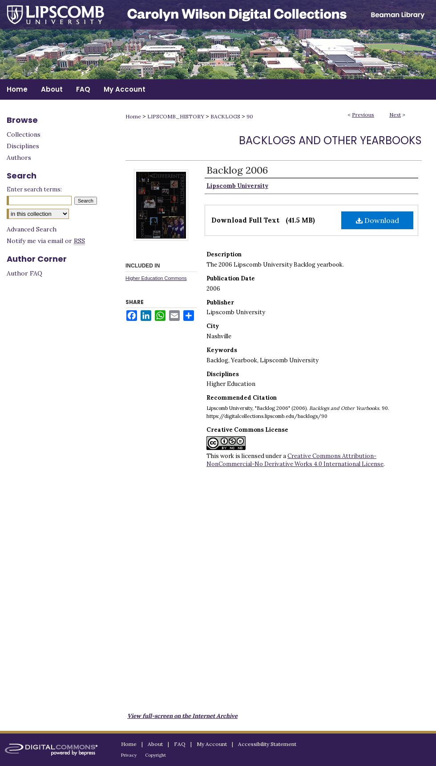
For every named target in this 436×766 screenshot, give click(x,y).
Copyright (155, 755)
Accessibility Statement (267, 744)
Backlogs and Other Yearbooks (330, 140)
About (155, 744)
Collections (23, 134)
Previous (363, 114)
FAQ (180, 744)
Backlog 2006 (237, 170)
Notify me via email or (46, 241)
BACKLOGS (225, 116)
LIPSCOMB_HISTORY (175, 116)
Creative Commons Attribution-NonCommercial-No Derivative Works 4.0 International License (295, 460)
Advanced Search (32, 229)
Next (395, 114)
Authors (19, 158)
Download (377, 220)
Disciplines (23, 146)
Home (133, 116)
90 (249, 116)
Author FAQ (24, 273)
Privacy (129, 755)
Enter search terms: (34, 189)
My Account (212, 744)
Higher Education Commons (156, 278)
